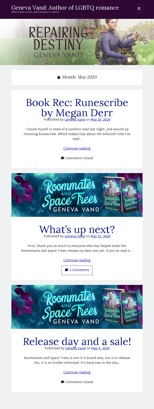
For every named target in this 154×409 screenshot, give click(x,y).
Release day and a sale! (77, 341)
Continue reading (77, 149)
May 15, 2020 (100, 237)
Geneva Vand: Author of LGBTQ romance (65, 7)
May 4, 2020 (100, 349)
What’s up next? (77, 229)
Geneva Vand (75, 120)
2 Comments (77, 270)
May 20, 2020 (100, 120)
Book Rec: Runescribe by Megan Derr (77, 107)
